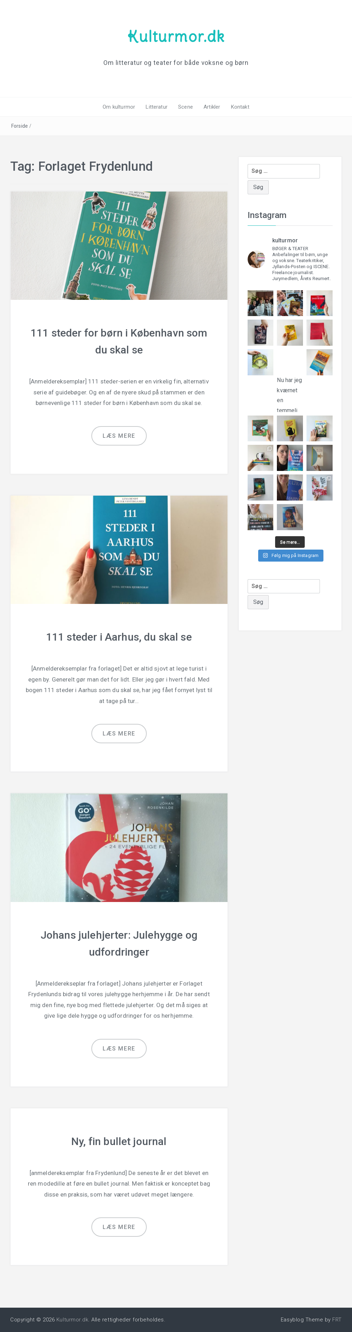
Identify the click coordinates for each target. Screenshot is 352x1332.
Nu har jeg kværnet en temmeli (290, 389)
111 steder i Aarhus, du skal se (119, 637)
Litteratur (157, 107)
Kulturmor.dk (176, 36)
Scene (185, 107)
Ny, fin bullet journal (119, 1141)
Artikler (212, 107)
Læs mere (119, 435)
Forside (19, 126)
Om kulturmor (119, 107)
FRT (337, 1319)
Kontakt (240, 107)
